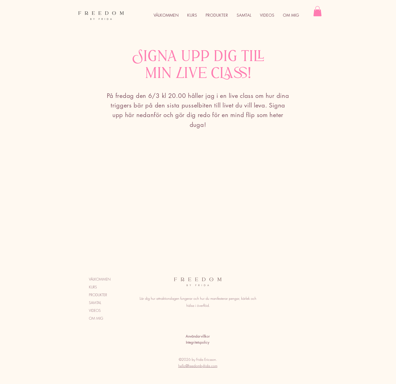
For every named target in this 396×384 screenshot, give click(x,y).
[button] (317, 11)
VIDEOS (95, 310)
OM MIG (96, 318)
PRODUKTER (98, 294)
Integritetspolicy (197, 342)
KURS (93, 287)
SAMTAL (95, 302)
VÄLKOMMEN (100, 279)
